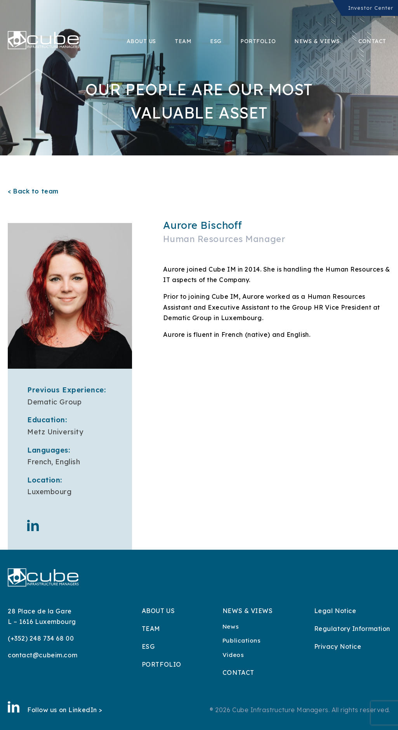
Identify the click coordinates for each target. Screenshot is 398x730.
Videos (233, 655)
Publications (241, 640)
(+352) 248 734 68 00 (41, 638)
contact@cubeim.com (42, 655)
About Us (141, 41)
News (230, 626)
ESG (216, 41)
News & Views (317, 41)
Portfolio (258, 41)
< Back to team (33, 191)
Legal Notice (335, 611)
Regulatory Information (352, 628)
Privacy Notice (338, 646)
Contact (372, 41)
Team (183, 41)
